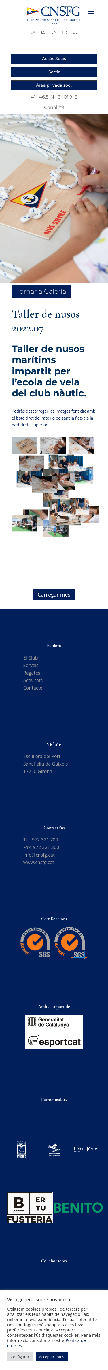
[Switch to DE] (75, 32)
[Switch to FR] (64, 32)
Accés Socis (54, 58)
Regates (31, 673)
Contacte (32, 688)
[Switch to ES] (43, 32)
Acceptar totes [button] (51, 1356)
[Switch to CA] (32, 32)
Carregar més (54, 594)
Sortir (54, 71)
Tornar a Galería (41, 291)
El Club (30, 658)
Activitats (33, 680)
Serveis (31, 665)
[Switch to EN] (53, 32)
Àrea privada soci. (54, 85)
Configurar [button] (20, 1356)
